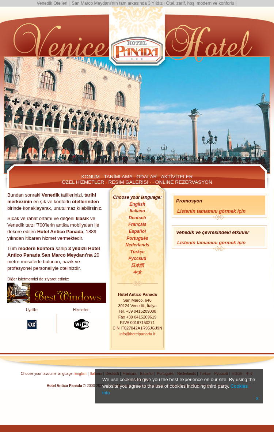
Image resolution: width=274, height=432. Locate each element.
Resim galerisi (128, 182)
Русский (137, 258)
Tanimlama (118, 176)
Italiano (137, 210)
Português (137, 238)
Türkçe (137, 251)
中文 (137, 272)
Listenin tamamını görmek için (211, 211)
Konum (90, 176)
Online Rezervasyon (183, 182)
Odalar (146, 176)
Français (137, 224)
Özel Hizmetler (83, 182)
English (137, 204)
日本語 (137, 265)
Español (137, 231)
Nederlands (137, 244)
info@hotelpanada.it (137, 334)
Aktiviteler (177, 176)
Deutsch (137, 217)
